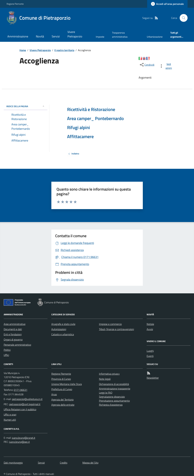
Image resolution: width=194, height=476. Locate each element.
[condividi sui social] (147, 64)
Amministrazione (17, 36)
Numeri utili (10, 420)
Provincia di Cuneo (61, 379)
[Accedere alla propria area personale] (167, 4)
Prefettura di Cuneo (61, 389)
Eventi (150, 356)
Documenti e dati (13, 329)
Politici (7, 350)
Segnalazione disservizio (112, 397)
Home (22, 50)
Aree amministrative (14, 324)
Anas (54, 394)
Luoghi (150, 351)
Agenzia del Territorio (62, 399)
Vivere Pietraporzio (74, 34)
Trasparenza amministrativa (120, 34)
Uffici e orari (10, 414)
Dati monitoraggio (13, 463)
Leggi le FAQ (105, 393)
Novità (40, 36)
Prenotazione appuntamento (114, 401)
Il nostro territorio (64, 50)
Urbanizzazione (155, 37)
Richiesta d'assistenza (111, 405)
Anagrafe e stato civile (63, 324)
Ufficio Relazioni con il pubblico (20, 409)
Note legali (105, 379)
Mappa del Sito (90, 463)
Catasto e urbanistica (62, 334)
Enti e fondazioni (13, 334)
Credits (63, 463)
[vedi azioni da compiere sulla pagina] (166, 66)
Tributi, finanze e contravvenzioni (116, 329)
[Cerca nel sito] (182, 18)
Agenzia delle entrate (62, 405)
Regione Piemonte (15, 3)
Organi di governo (13, 339)
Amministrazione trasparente (114, 388)
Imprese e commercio (110, 324)
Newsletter (153, 378)
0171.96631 (20, 390)
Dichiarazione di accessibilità (114, 384)
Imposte (100, 37)
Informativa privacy (109, 374)
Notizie (150, 324)
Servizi (56, 36)
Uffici (6, 355)
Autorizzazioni (58, 329)
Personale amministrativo (17, 345)
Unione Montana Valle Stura (66, 384)
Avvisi (150, 329)
